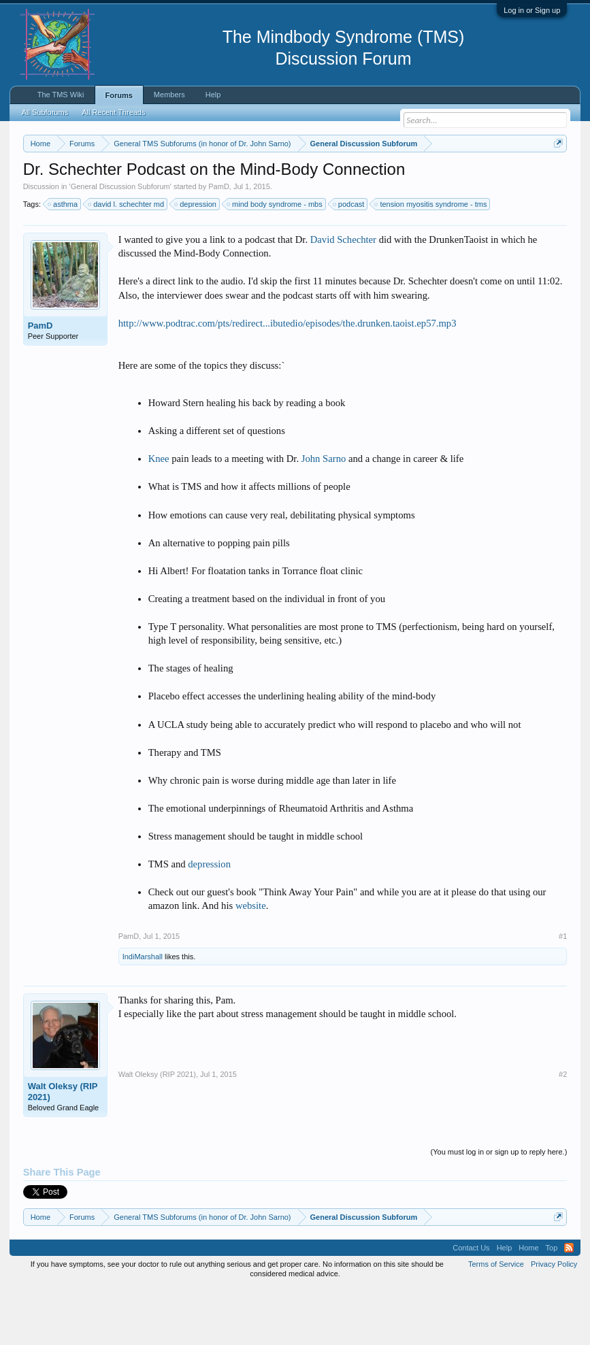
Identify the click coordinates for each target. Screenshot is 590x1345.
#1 (563, 992)
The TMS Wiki (60, 94)
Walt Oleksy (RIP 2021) (63, 1147)
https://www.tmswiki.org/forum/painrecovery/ (148, 191)
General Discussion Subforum (120, 242)
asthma (63, 260)
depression (196, 260)
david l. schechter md (126, 260)
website (250, 962)
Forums (119, 95)
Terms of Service (496, 1320)
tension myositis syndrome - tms (431, 260)
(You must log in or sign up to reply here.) (499, 1207)
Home (528, 1304)
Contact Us (471, 1304)
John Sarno (323, 515)
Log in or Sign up (532, 10)
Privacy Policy (554, 1320)
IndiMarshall (142, 1012)
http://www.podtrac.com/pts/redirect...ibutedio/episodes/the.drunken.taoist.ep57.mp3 (287, 378)
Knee (158, 515)
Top (552, 1304)
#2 (563, 1130)
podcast (349, 260)
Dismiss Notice (556, 175)
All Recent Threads (113, 112)
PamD (218, 242)
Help (213, 94)
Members (169, 94)
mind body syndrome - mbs (275, 260)
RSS (569, 1304)
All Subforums (45, 112)
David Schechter (343, 295)
